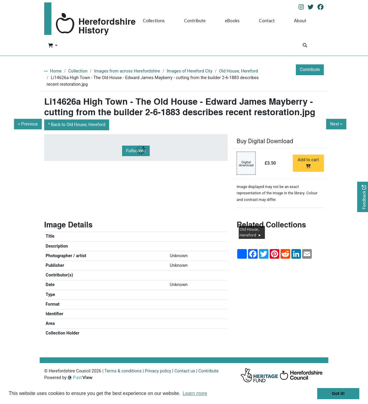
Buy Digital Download (265, 141)
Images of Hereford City (189, 71)
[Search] (304, 46)
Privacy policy (158, 371)
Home (56, 71)
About (300, 20)
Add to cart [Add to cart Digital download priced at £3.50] (308, 162)
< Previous (28, 124)
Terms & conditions (123, 371)
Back (78, 124)
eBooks (232, 20)
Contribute (195, 20)
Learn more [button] (194, 393)
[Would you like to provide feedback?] (362, 197)
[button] (52, 46)
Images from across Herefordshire (127, 71)
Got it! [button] (338, 393)
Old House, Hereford (238, 71)
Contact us (184, 371)
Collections (154, 20)
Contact (267, 20)
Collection (77, 71)
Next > (336, 124)
